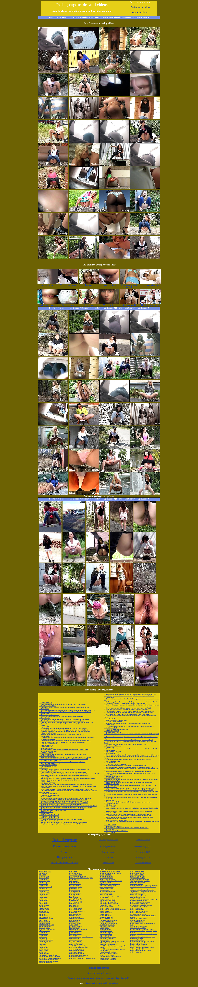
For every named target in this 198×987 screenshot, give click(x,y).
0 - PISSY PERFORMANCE (47, 705)
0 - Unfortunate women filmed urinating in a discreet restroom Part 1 (61, 721)
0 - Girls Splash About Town (48, 751)
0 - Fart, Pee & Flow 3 (46, 745)
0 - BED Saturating (110, 805)
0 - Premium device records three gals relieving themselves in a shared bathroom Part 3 (68, 806)
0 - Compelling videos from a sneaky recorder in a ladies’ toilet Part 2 (61, 819)
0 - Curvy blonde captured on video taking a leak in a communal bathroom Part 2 (130, 749)
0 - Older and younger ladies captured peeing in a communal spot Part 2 (127, 814)
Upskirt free (108, 857)
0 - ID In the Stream (110, 824)
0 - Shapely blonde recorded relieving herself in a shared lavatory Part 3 (127, 759)
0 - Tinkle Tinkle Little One (47, 766)
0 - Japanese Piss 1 (45, 813)
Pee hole (64, 852)
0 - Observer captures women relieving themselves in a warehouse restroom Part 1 (66, 757)
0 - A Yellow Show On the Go (113, 776)
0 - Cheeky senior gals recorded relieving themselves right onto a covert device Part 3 (67, 737)
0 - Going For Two (44, 718)
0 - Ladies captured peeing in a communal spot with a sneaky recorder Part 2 (129, 696)
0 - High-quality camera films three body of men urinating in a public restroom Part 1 (66, 807)
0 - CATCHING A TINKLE (112, 781)
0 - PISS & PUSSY (44, 725)
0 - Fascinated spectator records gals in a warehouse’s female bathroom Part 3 (65, 740)
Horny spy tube (64, 857)
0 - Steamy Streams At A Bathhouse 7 (116, 720)
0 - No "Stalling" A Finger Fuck (49, 715)
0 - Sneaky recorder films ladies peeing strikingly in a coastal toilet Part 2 (128, 815)
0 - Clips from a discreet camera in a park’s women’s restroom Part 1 (61, 809)
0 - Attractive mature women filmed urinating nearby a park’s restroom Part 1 (129, 811)
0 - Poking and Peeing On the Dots (115, 764)
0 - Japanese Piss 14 (45, 777)
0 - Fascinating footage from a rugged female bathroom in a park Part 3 (62, 762)
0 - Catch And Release (46, 748)
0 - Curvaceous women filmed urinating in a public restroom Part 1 (125, 744)
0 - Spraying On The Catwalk (48, 793)
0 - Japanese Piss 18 (45, 702)
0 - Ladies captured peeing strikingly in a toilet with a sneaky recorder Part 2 (64, 719)
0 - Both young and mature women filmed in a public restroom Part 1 (126, 714)
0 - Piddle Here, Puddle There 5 (49, 818)
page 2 (71, 17)
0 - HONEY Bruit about (46, 812)
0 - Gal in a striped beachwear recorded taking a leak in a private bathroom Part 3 (130, 702)
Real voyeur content (108, 846)
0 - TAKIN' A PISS (44, 781)
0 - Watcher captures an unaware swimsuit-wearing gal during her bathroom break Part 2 (68, 778)
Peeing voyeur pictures (92, 17)
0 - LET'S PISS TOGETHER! (48, 765)
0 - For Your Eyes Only (46, 752)
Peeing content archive (125, 17)
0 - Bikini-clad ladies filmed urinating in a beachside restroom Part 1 (126, 827)
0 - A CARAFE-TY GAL (111, 812)
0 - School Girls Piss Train (47, 733)
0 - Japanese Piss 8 (45, 727)
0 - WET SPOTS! (109, 800)
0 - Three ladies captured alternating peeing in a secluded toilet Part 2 (61, 724)
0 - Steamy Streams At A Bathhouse (115, 820)
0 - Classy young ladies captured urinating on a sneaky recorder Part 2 (62, 716)
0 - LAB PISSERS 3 (110, 774)
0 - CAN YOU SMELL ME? (47, 756)
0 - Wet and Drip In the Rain (48, 771)
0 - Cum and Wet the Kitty (47, 739)
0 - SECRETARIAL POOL (112, 777)
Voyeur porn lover (64, 846)
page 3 (78, 17)
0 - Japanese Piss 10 (45, 746)
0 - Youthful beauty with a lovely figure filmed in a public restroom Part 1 (62, 742)
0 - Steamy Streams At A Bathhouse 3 (116, 831)
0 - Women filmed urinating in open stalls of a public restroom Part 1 (61, 734)
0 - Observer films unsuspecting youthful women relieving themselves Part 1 (129, 782)
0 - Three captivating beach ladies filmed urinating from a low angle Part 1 (63, 704)
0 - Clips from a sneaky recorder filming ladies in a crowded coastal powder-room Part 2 (68, 710)
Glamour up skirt (143, 840)
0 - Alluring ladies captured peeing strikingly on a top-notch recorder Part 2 (63, 730)
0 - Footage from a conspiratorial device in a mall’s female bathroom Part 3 (128, 790)
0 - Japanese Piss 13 (45, 736)
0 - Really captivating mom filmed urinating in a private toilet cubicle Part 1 (63, 749)
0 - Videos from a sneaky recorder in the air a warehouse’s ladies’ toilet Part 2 (129, 773)
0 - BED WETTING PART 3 (112, 732)
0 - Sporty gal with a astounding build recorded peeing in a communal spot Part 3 (65, 731)
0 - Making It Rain (109, 750)
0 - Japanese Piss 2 (110, 697)
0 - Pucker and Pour (110, 787)
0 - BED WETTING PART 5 (112, 752)
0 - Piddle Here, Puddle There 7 (49, 816)
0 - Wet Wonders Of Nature (112, 746)
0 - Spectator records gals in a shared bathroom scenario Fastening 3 (127, 709)
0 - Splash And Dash (110, 727)
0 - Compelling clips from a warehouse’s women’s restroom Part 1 (125, 703)
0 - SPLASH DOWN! (110, 829)
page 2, (140, 17)
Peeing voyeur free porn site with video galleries (101, 983)
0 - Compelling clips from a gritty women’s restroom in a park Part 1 (61, 804)
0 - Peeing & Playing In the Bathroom (116, 729)
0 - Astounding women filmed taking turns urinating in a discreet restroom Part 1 (130, 797)
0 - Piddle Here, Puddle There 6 (49, 795)
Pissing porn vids (143, 857)
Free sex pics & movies (108, 840)
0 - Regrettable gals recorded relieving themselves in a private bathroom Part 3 (130, 785)
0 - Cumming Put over (111, 803)
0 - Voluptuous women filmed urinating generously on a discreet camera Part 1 (64, 707)
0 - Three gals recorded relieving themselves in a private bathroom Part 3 (63, 799)
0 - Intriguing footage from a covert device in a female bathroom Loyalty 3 (128, 771)
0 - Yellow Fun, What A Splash (48, 821)
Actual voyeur (64, 839)
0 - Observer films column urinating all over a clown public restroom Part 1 (128, 817)
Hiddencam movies (143, 863)
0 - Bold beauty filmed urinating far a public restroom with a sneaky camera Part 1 (131, 694)
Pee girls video (108, 852)
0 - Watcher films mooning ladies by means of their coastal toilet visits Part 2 (64, 822)
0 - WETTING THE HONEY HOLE (49, 763)
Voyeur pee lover (140, 12)
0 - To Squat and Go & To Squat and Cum (52, 810)
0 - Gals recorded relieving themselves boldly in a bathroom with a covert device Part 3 (67, 786)
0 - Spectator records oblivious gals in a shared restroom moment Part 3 (127, 723)
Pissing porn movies (99, 967)
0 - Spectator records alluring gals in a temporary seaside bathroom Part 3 (63, 801)
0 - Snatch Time (109, 799)
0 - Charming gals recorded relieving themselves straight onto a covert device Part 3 (131, 779)
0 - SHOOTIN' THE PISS (111, 784)
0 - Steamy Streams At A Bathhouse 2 (116, 818)
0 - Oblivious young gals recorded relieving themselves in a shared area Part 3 (64, 775)
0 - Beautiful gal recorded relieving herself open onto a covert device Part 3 (63, 802)
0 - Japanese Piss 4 (45, 713)
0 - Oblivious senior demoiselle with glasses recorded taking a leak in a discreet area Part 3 (69, 774)
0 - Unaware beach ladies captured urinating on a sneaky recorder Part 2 (127, 802)
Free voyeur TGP (143, 852)
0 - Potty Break (43, 768)
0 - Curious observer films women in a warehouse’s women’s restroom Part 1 (129, 767)
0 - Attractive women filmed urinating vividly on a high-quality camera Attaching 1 (65, 798)
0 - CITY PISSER (109, 747)
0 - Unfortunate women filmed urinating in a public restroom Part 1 (125, 765)
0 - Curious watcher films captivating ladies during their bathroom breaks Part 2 (65, 712)
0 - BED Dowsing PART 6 (47, 783)
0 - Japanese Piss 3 (45, 787)
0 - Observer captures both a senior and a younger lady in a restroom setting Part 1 (66, 789)
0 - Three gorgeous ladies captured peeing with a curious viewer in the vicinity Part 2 (67, 722)
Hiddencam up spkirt (142, 846)
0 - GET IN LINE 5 (109, 718)
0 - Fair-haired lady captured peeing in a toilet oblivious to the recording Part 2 (129, 711)
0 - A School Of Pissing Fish (48, 743)
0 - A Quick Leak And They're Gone (50, 760)
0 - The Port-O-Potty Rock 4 (113, 721)
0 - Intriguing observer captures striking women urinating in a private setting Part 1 (66, 784)
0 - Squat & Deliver (110, 753)
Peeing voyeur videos (58, 17)
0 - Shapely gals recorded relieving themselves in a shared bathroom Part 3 (63, 728)
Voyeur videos (108, 863)
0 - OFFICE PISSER (45, 796)
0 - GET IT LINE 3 (109, 806)
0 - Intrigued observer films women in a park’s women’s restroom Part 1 (62, 754)
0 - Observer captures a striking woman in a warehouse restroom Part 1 (127, 708)
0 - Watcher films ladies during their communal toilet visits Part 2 (60, 780)
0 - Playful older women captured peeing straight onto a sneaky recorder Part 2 (130, 788)
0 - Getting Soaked (110, 762)
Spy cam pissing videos (99, 973)
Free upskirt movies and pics (65, 862)
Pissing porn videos (140, 7)
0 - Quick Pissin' (44, 709)
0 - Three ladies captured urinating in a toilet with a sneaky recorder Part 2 (128, 740)
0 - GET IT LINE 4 (109, 832)
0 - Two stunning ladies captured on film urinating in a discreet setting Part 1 (129, 726)
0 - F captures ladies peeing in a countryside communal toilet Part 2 (61, 824)
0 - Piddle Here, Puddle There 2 (49, 815)
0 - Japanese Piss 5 (110, 724)
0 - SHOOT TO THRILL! (111, 731)
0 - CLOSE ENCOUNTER (112, 761)
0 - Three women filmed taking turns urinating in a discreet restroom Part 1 (63, 759)
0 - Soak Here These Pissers (113, 826)
